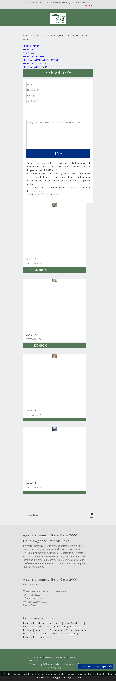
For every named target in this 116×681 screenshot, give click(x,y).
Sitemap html (31, 665)
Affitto (49, 662)
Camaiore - (41, 635)
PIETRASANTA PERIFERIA (34, 56)
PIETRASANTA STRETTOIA (34, 63)
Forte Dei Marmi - (74, 628)
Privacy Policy (81, 171)
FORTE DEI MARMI (31, 46)
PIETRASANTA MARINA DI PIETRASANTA (41, 60)
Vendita (37, 662)
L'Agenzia (60, 662)
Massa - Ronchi (41, 638)
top (91, 522)
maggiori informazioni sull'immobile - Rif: (58, 136)
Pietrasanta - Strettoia (64, 638)
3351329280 (52, 2)
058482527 (34, 2)
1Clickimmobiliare (52, 669)
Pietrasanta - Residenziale (52, 631)
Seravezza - (29, 631)
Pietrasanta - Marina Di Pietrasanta (42, 628)
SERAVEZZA (28, 53)
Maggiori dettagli (62, 677)
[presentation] (49, 110)
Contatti (73, 662)
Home (27, 662)
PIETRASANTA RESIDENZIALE (36, 67)
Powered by (35, 669)
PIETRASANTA (29, 49)
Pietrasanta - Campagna (36, 642)
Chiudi (78, 677)
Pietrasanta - (56, 635)
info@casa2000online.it (76, 2)
